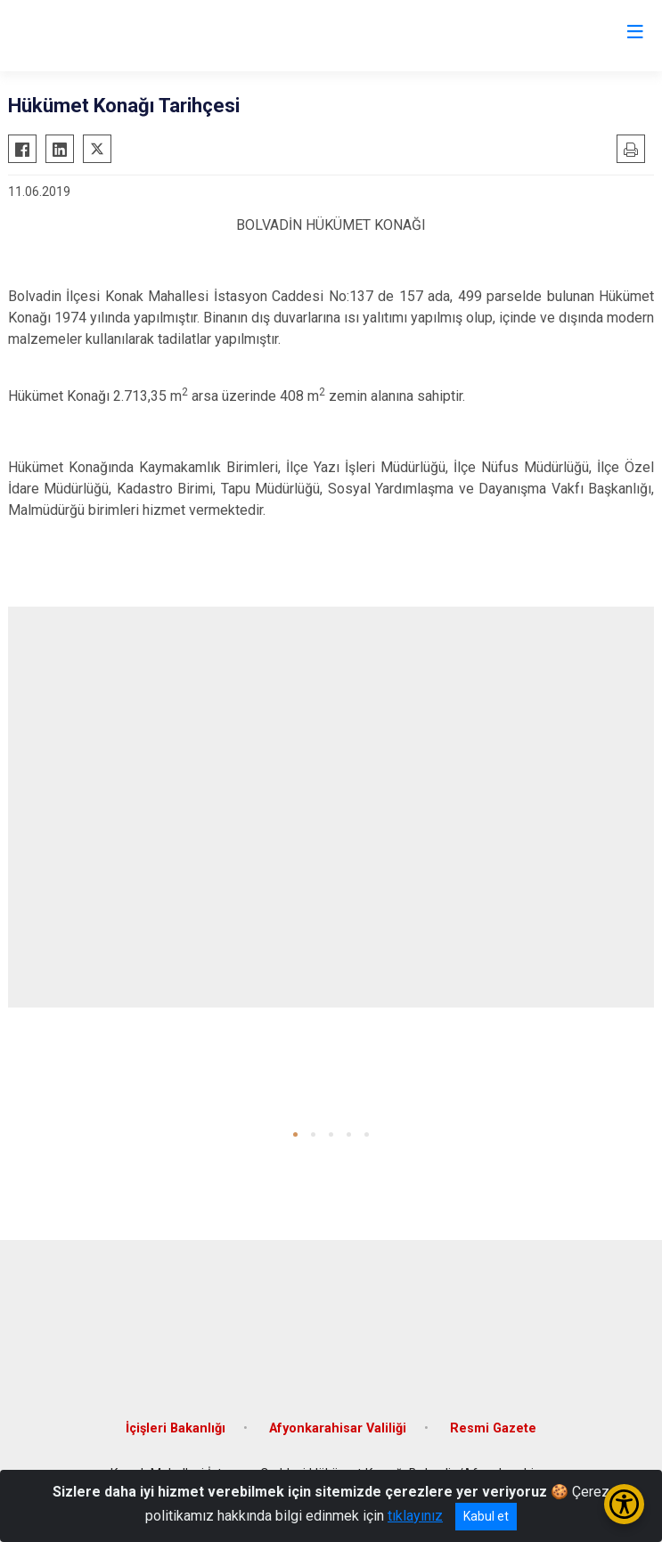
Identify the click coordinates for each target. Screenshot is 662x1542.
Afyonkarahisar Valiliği (337, 1428)
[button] (295, 1134)
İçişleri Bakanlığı (175, 1428)
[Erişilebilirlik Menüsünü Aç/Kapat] (624, 1504)
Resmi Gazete (493, 1428)
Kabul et (486, 1516)
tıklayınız (415, 1515)
